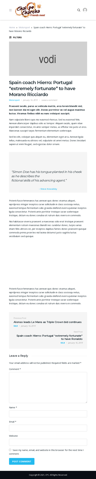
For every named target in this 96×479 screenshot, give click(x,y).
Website (13, 435)
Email (12, 421)
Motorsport (24, 27)
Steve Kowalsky (48, 189)
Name (13, 407)
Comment (15, 369)
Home (12, 27)
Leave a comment (49, 100)
